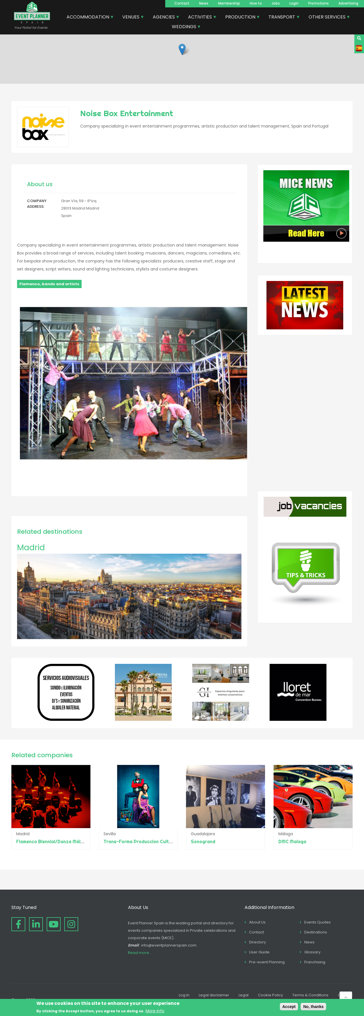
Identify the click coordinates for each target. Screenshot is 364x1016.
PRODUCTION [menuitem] (240, 18)
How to (256, 3)
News (203, 3)
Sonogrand (203, 841)
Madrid (31, 547)
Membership (229, 3)
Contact (181, 3)
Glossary (312, 952)
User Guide (259, 952)
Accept (289, 1006)
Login (294, 3)
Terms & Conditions (310, 995)
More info (155, 1011)
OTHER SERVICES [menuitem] (327, 18)
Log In (184, 995)
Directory (257, 942)
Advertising (348, 3)
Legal (244, 995)
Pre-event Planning (267, 962)
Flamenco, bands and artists (49, 284)
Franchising (314, 962)
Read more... (140, 952)
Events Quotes (317, 922)
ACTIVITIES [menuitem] (200, 18)
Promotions (318, 3)
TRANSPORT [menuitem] (282, 18)
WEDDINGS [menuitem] (184, 27)
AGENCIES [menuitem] (164, 18)
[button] (182, 49)
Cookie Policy (270, 995)
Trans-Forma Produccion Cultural (140, 841)
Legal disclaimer (214, 995)
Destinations (315, 932)
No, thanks (313, 1006)
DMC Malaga (292, 841)
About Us (257, 922)
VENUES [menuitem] (131, 18)
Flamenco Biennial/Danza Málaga (52, 841)
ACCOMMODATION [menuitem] (88, 18)
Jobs (276, 3)
